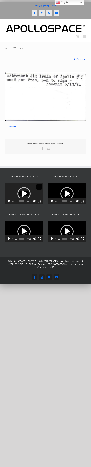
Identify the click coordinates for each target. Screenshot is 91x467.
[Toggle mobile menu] (84, 36)
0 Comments (10, 126)
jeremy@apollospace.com (45, 5)
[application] (24, 193)
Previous (81, 59)
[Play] (9, 201)
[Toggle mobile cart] (77, 36)
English (62, 3)
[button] (24, 193)
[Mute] (34, 201)
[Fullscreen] (39, 201)
